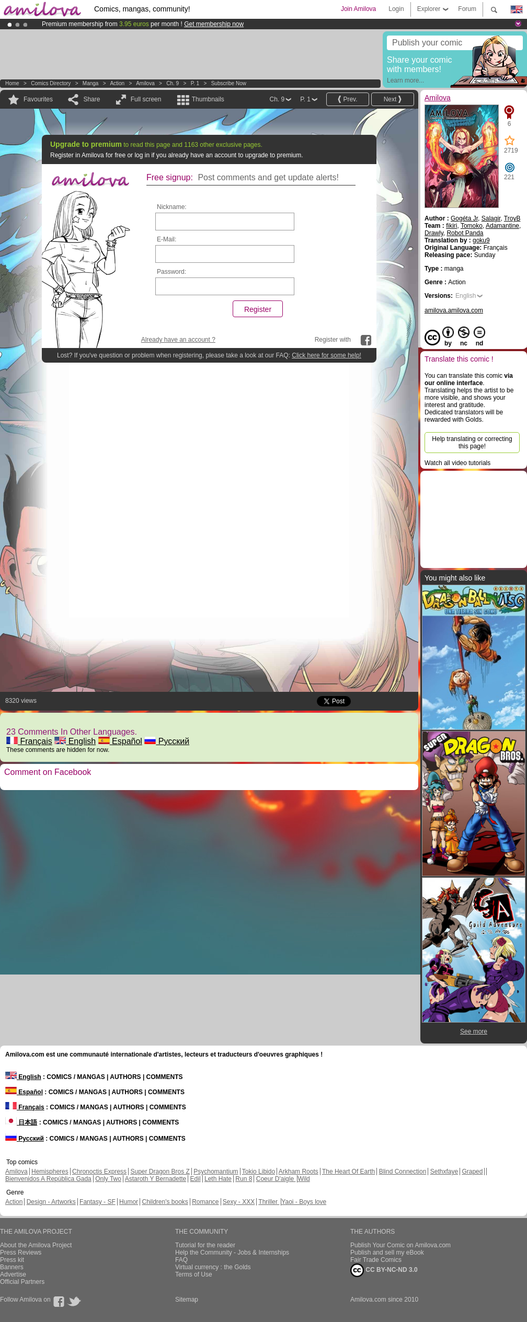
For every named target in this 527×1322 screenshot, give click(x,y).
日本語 (21, 1122)
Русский (166, 741)
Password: (171, 271)
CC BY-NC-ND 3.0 (384, 1270)
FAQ (181, 1259)
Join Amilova (358, 9)
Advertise (13, 1274)
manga (91, 83)
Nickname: (172, 207)
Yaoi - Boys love (303, 1201)
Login (396, 9)
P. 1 (195, 83)
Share (91, 99)
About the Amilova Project (36, 1245)
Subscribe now (228, 83)
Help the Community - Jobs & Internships (232, 1252)
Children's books (165, 1201)
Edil (195, 1178)
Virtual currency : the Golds (213, 1267)
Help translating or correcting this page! (472, 442)
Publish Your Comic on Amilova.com (400, 1245)
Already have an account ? (178, 339)
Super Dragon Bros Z (159, 1171)
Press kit (12, 1259)
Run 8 (243, 1178)
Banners (12, 1267)
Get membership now (214, 24)
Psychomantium (215, 1171)
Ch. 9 (172, 83)
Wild (303, 1178)
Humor (128, 1201)
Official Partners (22, 1281)
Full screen (146, 99)
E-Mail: (166, 239)
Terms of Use (193, 1274)
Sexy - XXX (239, 1201)
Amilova (145, 83)
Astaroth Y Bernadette (156, 1178)
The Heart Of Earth (348, 1171)
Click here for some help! (326, 355)
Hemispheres (49, 1171)
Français (29, 741)
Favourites (38, 99)
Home (12, 83)
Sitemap (186, 1299)
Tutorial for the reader (205, 1245)
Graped (472, 1171)
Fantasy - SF (97, 1201)
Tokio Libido (258, 1171)
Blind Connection (403, 1171)
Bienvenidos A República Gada (48, 1178)
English (75, 741)
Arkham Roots (298, 1171)
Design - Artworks (51, 1201)
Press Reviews (20, 1252)
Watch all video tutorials (457, 463)
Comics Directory (51, 83)
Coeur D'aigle (276, 1178)
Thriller (268, 1201)
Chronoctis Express (99, 1171)
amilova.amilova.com (454, 310)
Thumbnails (208, 99)
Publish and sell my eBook (387, 1252)
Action (117, 83)
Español (120, 741)
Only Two (108, 1178)
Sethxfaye (444, 1171)
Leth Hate (218, 1178)
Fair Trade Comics (376, 1259)
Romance (205, 1201)
